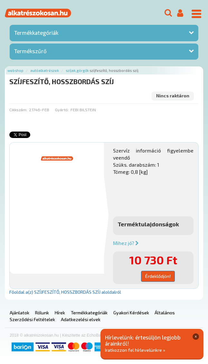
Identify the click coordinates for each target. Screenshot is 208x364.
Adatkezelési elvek (80, 319)
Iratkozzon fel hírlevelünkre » (135, 350)
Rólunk (42, 312)
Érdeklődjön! (158, 276)
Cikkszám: (18, 109)
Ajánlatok (19, 312)
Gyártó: (62, 109)
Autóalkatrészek (44, 70)
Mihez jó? (126, 243)
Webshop (15, 70)
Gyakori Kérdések (131, 312)
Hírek (60, 312)
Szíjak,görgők (77, 70)
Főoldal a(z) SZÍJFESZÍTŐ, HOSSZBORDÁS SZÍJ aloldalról (65, 292)
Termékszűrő (30, 51)
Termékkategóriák (36, 32)
